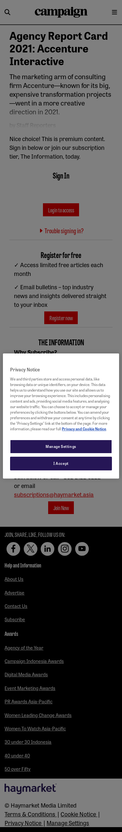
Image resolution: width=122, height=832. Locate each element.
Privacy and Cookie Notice (84, 428)
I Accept (61, 463)
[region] (61, 416)
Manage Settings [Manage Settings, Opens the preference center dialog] (61, 446)
